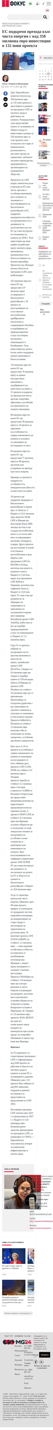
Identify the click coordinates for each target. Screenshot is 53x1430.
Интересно (19, 1369)
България (18, 1341)
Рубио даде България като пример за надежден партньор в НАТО (47, 105)
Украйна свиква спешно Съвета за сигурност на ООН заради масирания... (47, 153)
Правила (27, 1388)
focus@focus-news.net (29, 1353)
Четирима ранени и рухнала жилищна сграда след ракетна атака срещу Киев (12, 1300)
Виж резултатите (45, 312)
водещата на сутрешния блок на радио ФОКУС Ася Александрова (40, 1184)
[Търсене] (23, 17)
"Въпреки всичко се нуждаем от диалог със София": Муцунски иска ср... (47, 117)
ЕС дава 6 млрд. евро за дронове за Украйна (12, 1267)
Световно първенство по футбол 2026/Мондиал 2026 (47, 227)
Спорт (17, 1355)
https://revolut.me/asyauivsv (40, 1228)
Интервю (18, 1365)
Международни (19, 1351)
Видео (17, 1374)
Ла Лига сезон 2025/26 (46, 196)
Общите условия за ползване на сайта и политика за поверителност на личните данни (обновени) (23, 1402)
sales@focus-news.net (28, 1377)
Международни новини (45, 85)
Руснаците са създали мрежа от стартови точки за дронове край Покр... (47, 141)
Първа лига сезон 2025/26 (46, 186)
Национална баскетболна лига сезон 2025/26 (48, 206)
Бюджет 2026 (46, 238)
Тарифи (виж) (27, 1364)
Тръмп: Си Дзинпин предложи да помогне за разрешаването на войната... (47, 93)
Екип (26, 1383)
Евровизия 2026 (47, 215)
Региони (18, 1346)
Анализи (18, 1360)
